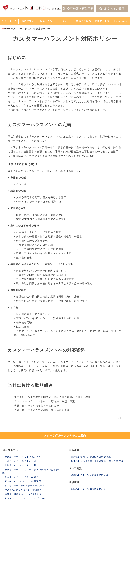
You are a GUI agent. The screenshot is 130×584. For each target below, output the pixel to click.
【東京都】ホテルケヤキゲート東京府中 (23, 485)
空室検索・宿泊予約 (78, 8)
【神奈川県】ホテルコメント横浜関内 (22, 490)
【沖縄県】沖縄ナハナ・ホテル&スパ (21, 494)
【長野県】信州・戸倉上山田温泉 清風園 (90, 456)
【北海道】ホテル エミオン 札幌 (19, 465)
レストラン (46, 21)
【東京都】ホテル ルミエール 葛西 (20, 477)
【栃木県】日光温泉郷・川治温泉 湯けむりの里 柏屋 (96, 461)
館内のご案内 (83, 21)
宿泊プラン (28, 21)
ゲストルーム (9, 21)
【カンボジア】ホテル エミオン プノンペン (25, 498)
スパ (64, 21)
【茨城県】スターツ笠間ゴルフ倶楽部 (88, 475)
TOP (6, 28)
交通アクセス (102, 21)
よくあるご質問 (112, 8)
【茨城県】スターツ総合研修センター (88, 489)
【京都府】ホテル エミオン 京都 (19, 461)
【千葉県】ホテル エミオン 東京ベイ (21, 456)
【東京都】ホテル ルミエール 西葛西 (21, 481)
